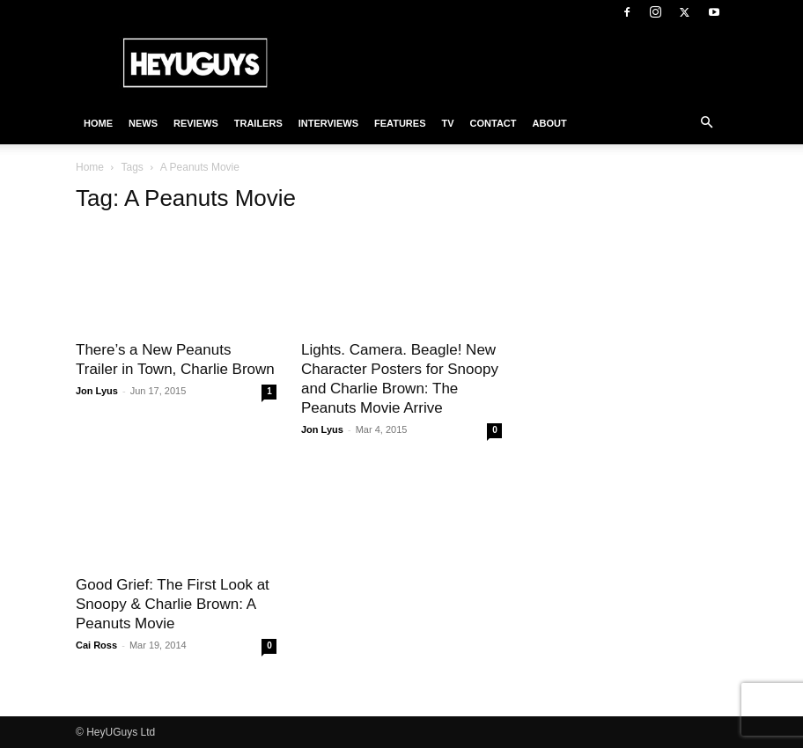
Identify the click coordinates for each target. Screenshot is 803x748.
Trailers (258, 123)
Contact (493, 123)
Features (399, 123)
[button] (706, 123)
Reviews (195, 123)
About (550, 123)
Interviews (328, 123)
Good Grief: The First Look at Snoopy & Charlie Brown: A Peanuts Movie (172, 604)
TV (447, 123)
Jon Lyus (97, 390)
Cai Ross (96, 645)
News (143, 123)
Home (98, 123)
